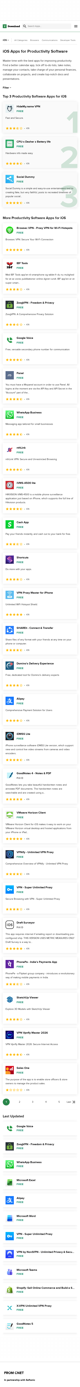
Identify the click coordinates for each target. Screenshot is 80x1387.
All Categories (20, 40)
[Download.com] (11, 26)
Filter (7, 87)
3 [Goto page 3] (32, 1101)
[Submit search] (24, 26)
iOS (6, 40)
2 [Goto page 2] (19, 1101)
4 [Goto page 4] (46, 1101)
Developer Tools (68, 40)
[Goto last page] (71, 1102)
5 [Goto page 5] (59, 1101)
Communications (50, 40)
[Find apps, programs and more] (46, 26)
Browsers (34, 40)
